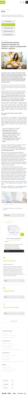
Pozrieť (7, 245)
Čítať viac (7, 209)
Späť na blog (14, 315)
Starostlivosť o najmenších (19, 22)
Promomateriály (6, 353)
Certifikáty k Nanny (7, 327)
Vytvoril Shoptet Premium (13, 389)
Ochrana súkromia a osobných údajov (11, 343)
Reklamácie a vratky (7, 337)
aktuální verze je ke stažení (15, 176)
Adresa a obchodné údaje (8, 363)
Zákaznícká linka (6, 361)
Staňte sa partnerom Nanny (9, 349)
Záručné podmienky (7, 341)
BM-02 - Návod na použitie (9, 329)
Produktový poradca (19, 24)
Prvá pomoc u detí (7, 24)
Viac (6, 274)
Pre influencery (6, 351)
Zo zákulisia (7, 21)
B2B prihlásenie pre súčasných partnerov (12, 355)
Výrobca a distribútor (7, 365)
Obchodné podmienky (7, 339)
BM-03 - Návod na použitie (9, 331)
